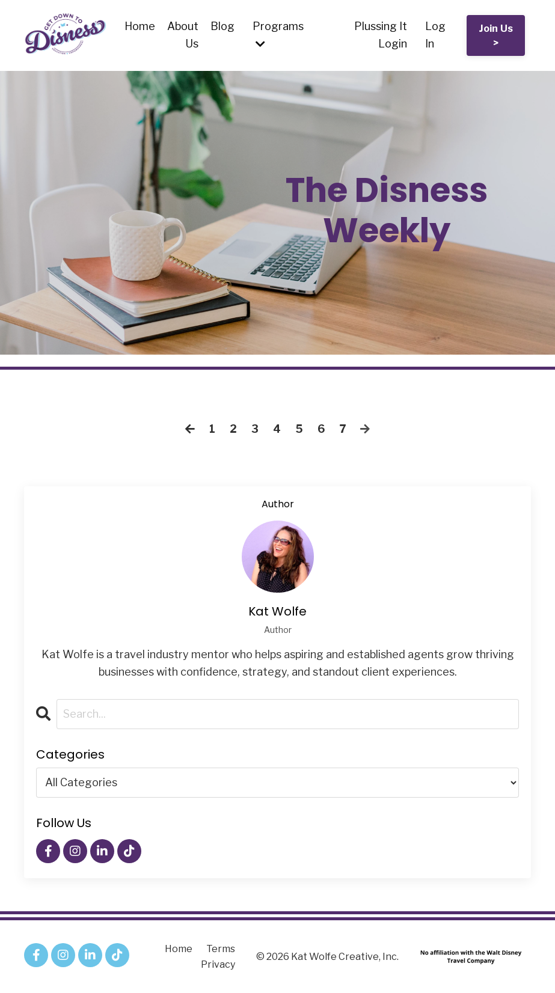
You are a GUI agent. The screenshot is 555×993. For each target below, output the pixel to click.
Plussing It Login (380, 35)
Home (139, 26)
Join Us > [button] (496, 35)
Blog (222, 26)
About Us (182, 35)
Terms (220, 949)
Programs (278, 34)
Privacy (218, 964)
